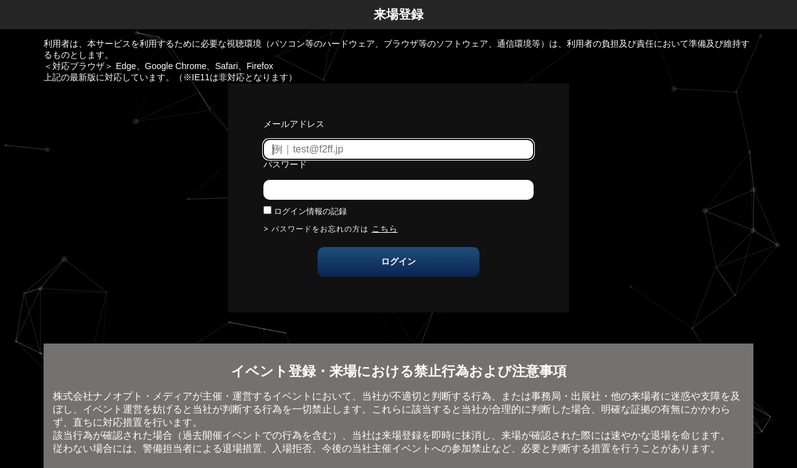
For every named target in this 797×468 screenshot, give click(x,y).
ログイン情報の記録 (310, 211)
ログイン (398, 261)
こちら (385, 228)
